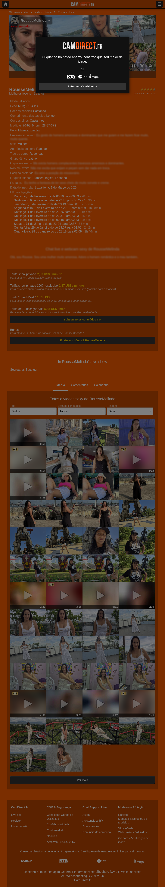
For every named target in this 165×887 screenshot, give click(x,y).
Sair (82, 69)
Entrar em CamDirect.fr (82, 86)
